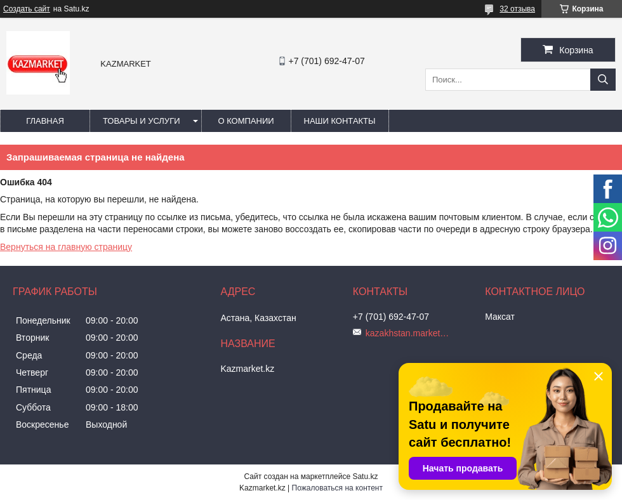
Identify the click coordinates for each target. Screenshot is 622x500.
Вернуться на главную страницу (66, 247)
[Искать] (603, 80)
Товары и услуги (141, 121)
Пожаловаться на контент (337, 488)
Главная (45, 121)
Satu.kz (365, 476)
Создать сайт (26, 8)
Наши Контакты (340, 121)
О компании (246, 121)
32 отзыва (517, 8)
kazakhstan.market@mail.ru (410, 333)
